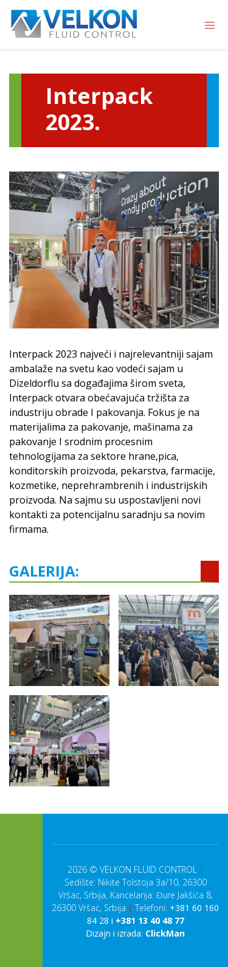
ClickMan (165, 933)
